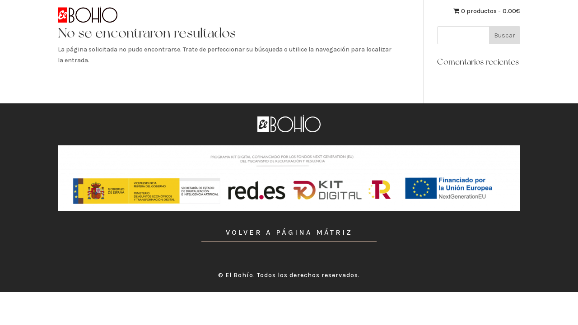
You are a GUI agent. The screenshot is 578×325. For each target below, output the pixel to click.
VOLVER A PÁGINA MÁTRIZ (289, 232)
